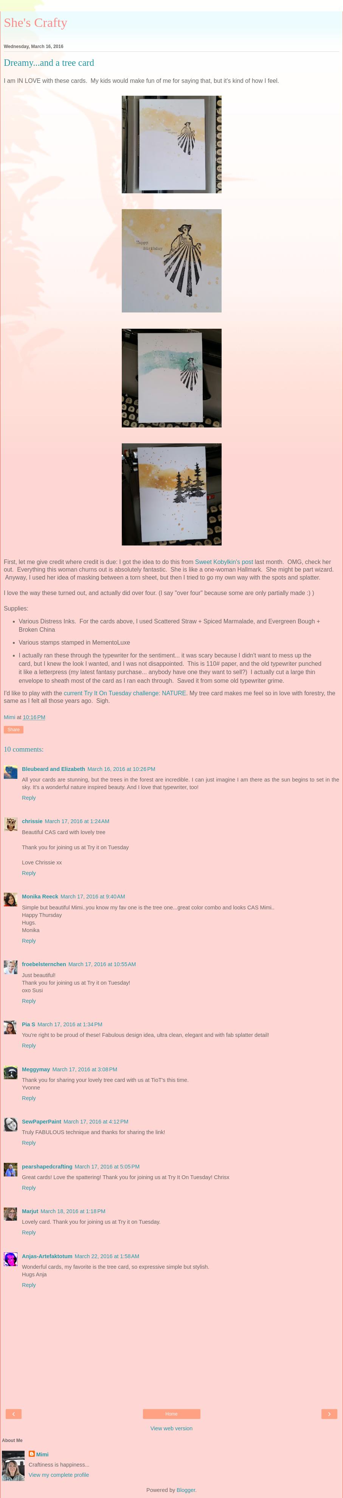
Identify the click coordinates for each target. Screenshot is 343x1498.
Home (171, 1414)
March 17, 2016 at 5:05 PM (107, 1167)
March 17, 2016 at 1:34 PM (69, 1024)
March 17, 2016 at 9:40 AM (93, 897)
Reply (29, 798)
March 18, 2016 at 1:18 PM (73, 1211)
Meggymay (36, 1069)
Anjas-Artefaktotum (47, 1256)
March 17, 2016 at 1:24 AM (77, 821)
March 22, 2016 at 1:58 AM (107, 1256)
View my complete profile (59, 1475)
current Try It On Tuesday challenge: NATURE (125, 693)
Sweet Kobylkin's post (224, 562)
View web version (172, 1428)
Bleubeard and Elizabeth (53, 769)
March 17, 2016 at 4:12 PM (96, 1122)
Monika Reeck (40, 897)
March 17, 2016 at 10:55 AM (102, 964)
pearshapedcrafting (47, 1167)
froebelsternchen (44, 964)
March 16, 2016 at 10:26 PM (121, 769)
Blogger (186, 1490)
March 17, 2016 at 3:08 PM (84, 1069)
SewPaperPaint (41, 1122)
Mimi (42, 1454)
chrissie (32, 821)
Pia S (28, 1024)
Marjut (30, 1211)
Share (14, 729)
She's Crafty (35, 22)
